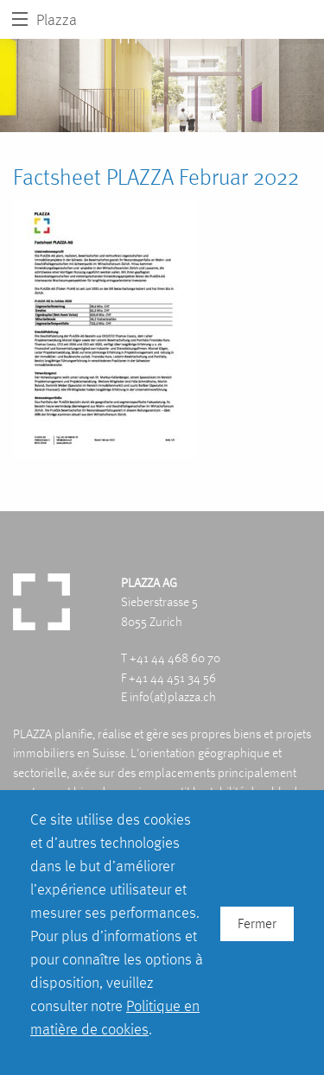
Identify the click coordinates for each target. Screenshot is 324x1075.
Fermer (257, 923)
